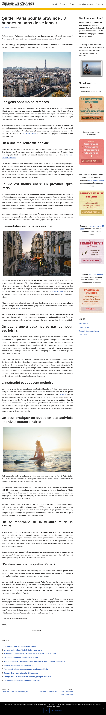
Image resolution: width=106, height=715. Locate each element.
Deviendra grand (85, 329)
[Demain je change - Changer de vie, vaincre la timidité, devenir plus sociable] (20, 4)
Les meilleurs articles (85, 4)
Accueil (54, 4)
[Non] (103, 708)
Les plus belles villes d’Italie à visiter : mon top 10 (23, 654)
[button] (103, 4)
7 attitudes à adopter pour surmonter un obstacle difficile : (27, 673)
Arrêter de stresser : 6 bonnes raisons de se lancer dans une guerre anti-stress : (35, 666)
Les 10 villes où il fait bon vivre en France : (20, 650)
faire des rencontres (96, 181)
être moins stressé (34, 134)
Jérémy (6, 27)
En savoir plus (56, 711)
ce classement (57, 293)
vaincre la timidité (96, 276)
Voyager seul (84, 336)
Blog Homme (83, 325)
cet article (62, 397)
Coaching (63, 4)
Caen (20, 310)
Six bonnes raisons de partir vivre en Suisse (21, 662)
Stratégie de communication (89, 333)
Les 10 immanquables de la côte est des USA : (22, 685)
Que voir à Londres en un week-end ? (18, 669)
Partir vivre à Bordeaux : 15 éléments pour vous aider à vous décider (31, 658)
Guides (72, 4)
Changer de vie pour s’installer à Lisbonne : (21, 677)
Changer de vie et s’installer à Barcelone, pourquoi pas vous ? (28, 681)
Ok (46, 711)
